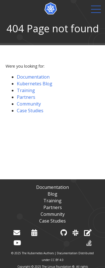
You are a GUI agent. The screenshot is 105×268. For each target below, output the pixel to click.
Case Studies (30, 110)
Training (26, 90)
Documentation (33, 77)
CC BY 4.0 (57, 260)
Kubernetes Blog (34, 84)
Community (29, 104)
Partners (26, 97)
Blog (52, 194)
